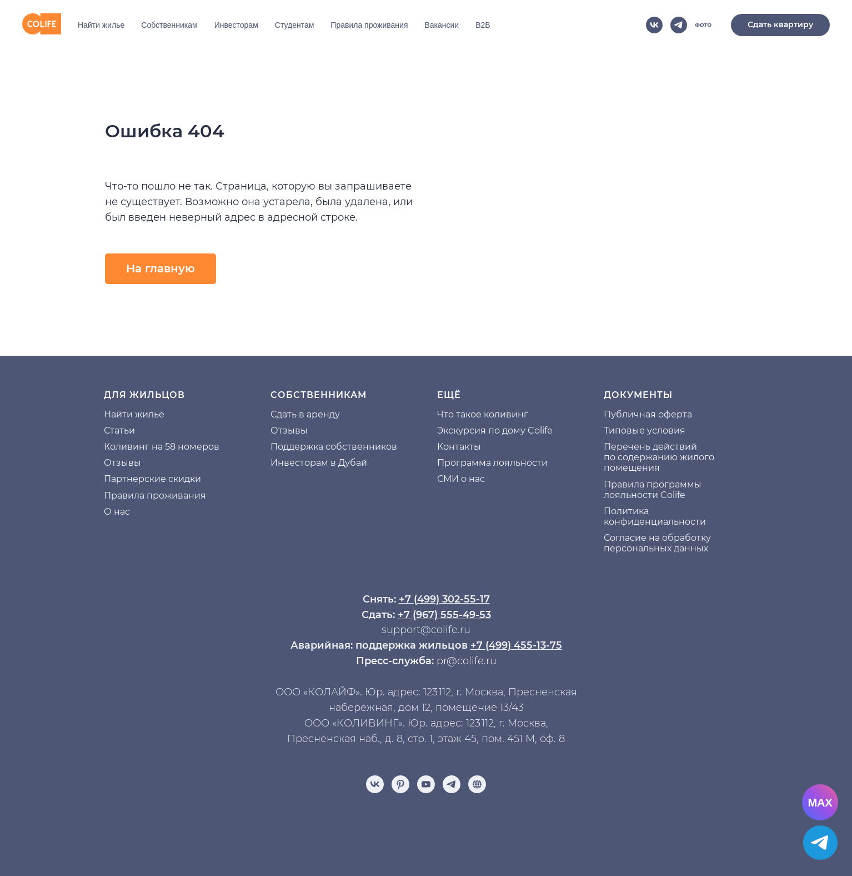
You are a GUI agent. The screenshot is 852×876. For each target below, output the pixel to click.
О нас (117, 511)
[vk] (654, 25)
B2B (482, 25)
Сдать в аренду (305, 414)
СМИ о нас (461, 479)
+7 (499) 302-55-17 (444, 599)
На (110, 414)
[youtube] (426, 784)
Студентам (294, 25)
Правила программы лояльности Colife (652, 489)
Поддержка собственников (333, 446)
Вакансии (441, 25)
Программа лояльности (492, 462)
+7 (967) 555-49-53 (444, 615)
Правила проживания (369, 25)
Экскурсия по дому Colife (495, 430)
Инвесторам (236, 25)
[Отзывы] (477, 784)
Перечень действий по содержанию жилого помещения (659, 457)
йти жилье (140, 414)
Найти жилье (101, 25)
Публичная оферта (648, 414)
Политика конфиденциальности (655, 516)
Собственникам (169, 25)
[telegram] (678, 25)
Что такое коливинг (482, 414)
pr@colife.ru (467, 661)
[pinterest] (400, 784)
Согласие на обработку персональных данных (657, 543)
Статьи (119, 430)
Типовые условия (644, 430)
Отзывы (122, 462)
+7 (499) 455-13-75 (516, 645)
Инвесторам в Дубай (318, 462)
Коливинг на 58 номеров (161, 446)
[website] (703, 25)
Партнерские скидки (152, 479)
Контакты (459, 446)
